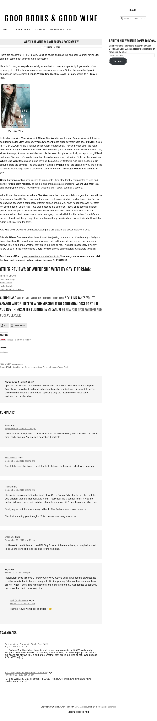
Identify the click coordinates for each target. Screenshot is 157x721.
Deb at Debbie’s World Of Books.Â (44, 256)
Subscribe (118, 61)
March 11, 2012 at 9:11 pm (24, 607)
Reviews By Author (79, 29)
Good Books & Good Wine (51, 18)
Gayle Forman (46, 368)
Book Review (19, 368)
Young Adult (67, 368)
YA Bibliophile (7, 287)
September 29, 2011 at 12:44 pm (22, 430)
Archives (53, 29)
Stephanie (10, 539)
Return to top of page (78, 716)
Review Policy (30, 29)
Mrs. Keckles (11, 459)
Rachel (8, 489)
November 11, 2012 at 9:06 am (21, 679)
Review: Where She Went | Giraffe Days (26, 647)
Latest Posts (19, 327)
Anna (7, 427)
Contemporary (32, 368)
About (8, 29)
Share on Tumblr (24, 341)
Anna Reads (6, 283)
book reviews (18, 365)
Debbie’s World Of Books (13, 291)
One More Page (8, 279)
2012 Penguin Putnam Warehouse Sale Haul (28, 676)
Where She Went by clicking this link (43, 299)
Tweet (10, 341)
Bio (5, 327)
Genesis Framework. (108, 711)
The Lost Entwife (8, 276)
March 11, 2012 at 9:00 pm (19, 576)
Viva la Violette (80, 711)
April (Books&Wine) (20, 603)
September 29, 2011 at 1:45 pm (21, 492)
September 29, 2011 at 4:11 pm (21, 543)
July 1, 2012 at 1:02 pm (17, 650)
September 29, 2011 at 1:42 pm (21, 463)
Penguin (57, 368)
